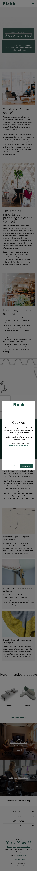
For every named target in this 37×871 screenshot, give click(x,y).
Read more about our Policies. (18, 446)
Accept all (26, 466)
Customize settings (11, 466)
